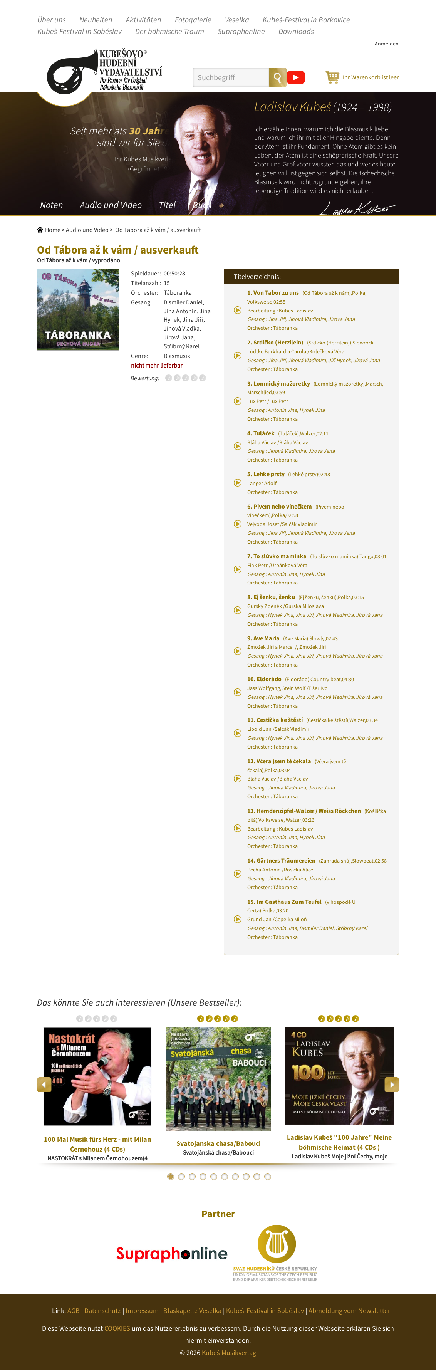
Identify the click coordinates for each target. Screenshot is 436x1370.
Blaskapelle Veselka (192, 1310)
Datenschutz (102, 1310)
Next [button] (391, 1084)
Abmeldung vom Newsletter (349, 1310)
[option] (97, 1084)
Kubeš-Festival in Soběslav (79, 31)
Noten (51, 205)
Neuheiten (95, 20)
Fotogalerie (193, 20)
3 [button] (192, 1176)
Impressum (142, 1310)
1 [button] (170, 1176)
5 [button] (213, 1176)
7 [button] (235, 1176)
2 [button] (181, 1176)
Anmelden (387, 43)
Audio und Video (111, 205)
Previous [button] (44, 1084)
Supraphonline (241, 31)
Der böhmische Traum (169, 31)
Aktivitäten (143, 20)
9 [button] (257, 1176)
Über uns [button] (51, 20)
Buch (202, 205)
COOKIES (117, 1328)
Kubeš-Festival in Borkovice (306, 20)
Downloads (296, 31)
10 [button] (267, 1176)
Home (52, 229)
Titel (167, 205)
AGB (73, 1310)
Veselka (237, 20)
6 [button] (224, 1176)
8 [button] (246, 1176)
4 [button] (203, 1176)
